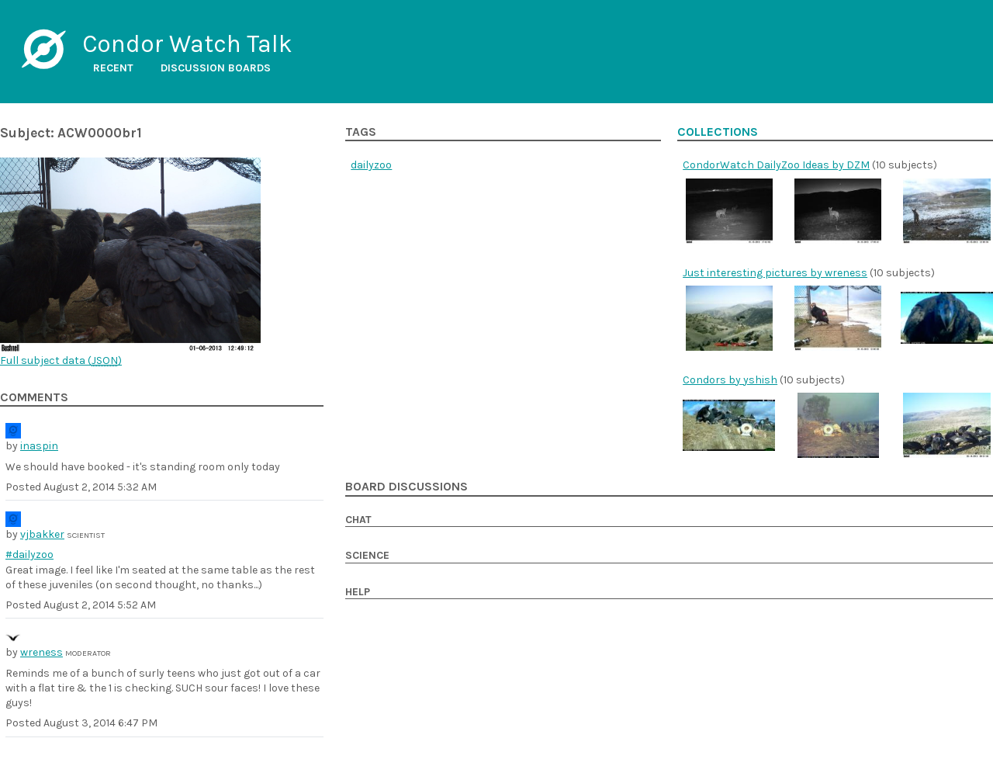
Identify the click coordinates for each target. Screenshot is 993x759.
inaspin (39, 445)
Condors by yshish (730, 379)
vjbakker (42, 534)
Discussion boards (216, 68)
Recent (113, 68)
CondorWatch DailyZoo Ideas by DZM (776, 165)
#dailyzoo (29, 554)
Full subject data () (61, 360)
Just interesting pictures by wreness (775, 272)
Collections (717, 132)
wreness (41, 652)
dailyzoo (371, 165)
